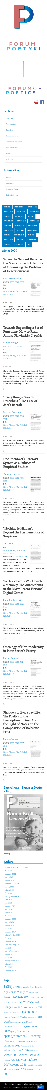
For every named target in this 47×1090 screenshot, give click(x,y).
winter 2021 (34, 221)
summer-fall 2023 (12, 884)
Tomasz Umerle (11, 474)
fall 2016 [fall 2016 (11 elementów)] (40, 997)
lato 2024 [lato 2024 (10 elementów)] (13, 1022)
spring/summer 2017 (13, 951)
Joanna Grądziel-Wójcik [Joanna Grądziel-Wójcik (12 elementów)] (15, 1017)
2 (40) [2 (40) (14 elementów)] (16, 986)
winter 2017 (8, 239)
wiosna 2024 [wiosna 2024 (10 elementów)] (38, 1065)
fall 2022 (7, 216)
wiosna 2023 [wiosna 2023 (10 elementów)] (30, 1065)
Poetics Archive (12, 148)
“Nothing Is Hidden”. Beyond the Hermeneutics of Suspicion (23, 532)
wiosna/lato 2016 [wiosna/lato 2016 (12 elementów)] (12, 1060)
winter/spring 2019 (12, 935)
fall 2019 (20, 230)
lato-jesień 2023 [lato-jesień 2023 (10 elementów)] (31, 1017)
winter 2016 (31, 239)
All (29, 244)
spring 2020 (32, 226)
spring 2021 (21, 221)
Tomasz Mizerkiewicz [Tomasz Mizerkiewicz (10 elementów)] (27, 1046)
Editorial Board (12, 195)
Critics (8, 154)
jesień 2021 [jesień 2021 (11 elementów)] (17, 1012)
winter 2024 (8, 212)
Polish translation (20, 556)
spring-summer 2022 (13, 897)
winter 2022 (19, 216)
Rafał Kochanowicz (13, 600)
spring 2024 (32, 207)
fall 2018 (7, 235)
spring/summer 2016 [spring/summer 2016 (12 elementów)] (20, 1031)
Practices (9, 130)
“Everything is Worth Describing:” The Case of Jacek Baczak (20, 401)
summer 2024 (19, 207)
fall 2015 (7, 244)
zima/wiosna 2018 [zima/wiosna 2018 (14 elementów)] (15, 1069)
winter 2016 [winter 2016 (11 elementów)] (33, 1050)
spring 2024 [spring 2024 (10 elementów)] (21, 1041)
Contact (9, 178)
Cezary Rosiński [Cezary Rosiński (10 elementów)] (33, 992)
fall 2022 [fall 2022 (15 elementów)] (24, 1002)
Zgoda (40, 1087)
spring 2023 (21, 212)
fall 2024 (7, 207)
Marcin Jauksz (10, 739)
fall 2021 (30, 216)
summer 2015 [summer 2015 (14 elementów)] (12, 1045)
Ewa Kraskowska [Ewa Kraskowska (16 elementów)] (16, 997)
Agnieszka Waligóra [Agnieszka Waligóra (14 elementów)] (16, 992)
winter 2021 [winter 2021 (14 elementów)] (11, 1055)
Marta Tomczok (11, 658)
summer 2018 (19, 235)
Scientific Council (12, 189)
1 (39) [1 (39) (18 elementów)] (8, 986)
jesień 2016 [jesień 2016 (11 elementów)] (27, 1007)
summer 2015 (19, 244)
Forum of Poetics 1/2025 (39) (16, 868)
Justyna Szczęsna (12, 412)
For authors (10, 183)
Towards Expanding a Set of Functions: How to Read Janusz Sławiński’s (23, 331)
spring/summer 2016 (13, 961)
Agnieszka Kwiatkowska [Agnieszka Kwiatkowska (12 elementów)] (31, 987)
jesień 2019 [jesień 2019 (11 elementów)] (8, 1012)
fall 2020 (7, 226)
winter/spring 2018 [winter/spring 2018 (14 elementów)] (16, 1050)
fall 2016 (20, 239)
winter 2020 (8, 230)
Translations (11, 124)
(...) (4, 319)
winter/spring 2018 (12, 945)
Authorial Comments (14, 142)
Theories (9, 118)
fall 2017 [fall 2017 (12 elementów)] (7, 1002)
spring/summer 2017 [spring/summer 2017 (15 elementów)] (18, 1036)
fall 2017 (31, 235)
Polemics (9, 159)
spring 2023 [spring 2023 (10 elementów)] (13, 1041)
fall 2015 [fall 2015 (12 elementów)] (32, 997)
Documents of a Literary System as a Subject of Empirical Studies (20, 463)
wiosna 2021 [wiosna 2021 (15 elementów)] (18, 1064)
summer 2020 (19, 226)
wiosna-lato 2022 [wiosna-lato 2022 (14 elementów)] (29, 1055)
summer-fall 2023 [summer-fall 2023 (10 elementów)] (31, 1041)
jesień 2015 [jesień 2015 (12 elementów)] (17, 1007)
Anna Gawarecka (12, 278)
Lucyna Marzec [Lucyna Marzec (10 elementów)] (21, 1022)
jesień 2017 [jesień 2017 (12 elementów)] (37, 1007)
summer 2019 (32, 230)
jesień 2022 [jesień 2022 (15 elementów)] (29, 1012)
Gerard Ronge (10, 342)
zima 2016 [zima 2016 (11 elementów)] (31, 1070)
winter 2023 (34, 212)
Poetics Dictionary (13, 136)
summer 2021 (8, 221)
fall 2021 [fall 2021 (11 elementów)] (15, 1002)
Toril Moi (8, 543)
